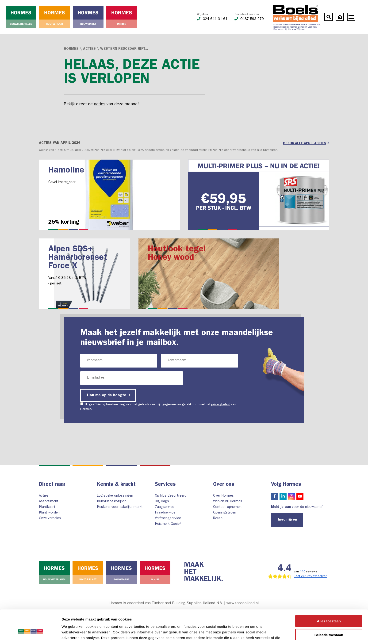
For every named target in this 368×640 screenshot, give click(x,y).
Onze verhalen (50, 518)
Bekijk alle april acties (306, 143)
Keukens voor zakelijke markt (120, 507)
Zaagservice (164, 507)
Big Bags (162, 501)
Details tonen (253, 631)
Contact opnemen (227, 507)
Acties (89, 49)
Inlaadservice (165, 513)
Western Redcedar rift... (124, 49)
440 (302, 571)
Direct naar (52, 484)
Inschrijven (287, 520)
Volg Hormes (286, 484)
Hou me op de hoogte (108, 395)
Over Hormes (223, 496)
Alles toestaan (329, 593)
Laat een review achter (310, 576)
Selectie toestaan (328, 607)
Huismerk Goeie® (168, 524)
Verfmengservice (168, 518)
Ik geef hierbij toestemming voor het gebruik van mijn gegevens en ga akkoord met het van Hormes (158, 406)
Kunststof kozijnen (111, 501)
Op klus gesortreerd (170, 496)
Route (217, 518)
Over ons (223, 484)
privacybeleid (220, 404)
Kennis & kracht (116, 484)
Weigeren (329, 621)
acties (99, 105)
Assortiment (48, 501)
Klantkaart (47, 507)
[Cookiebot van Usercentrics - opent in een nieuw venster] (30, 630)
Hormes (71, 49)
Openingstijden (224, 513)
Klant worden (49, 513)
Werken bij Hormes (227, 501)
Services (165, 484)
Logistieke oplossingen (115, 496)
